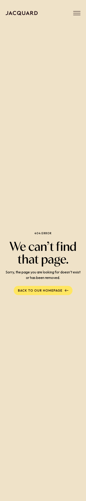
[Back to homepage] (22, 13)
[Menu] (76, 13)
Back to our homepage (43, 290)
